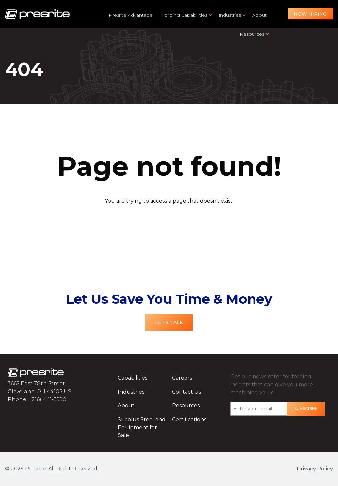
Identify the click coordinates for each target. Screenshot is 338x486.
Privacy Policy (315, 469)
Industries (230, 15)
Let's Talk (169, 322)
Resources (252, 34)
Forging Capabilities (184, 15)
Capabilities (132, 378)
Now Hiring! (311, 14)
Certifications (189, 419)
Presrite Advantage (130, 15)
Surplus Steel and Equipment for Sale (142, 427)
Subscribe (306, 408)
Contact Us (186, 392)
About (259, 15)
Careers (182, 378)
